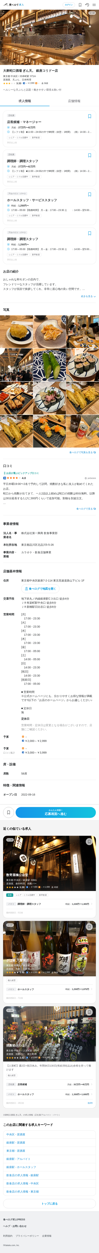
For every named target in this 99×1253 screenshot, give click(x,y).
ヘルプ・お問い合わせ (15, 1226)
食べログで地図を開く (42, 588)
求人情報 (25, 101)
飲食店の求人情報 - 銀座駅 (22, 1175)
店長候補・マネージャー (24, 122)
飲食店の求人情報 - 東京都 (22, 1191)
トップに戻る (49, 1203)
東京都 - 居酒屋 (15, 1150)
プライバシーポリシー (27, 1236)
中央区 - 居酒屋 (15, 1134)
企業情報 (46, 1236)
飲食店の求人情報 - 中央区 (22, 1183)
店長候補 (22, 1084)
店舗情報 (74, 101)
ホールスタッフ (26, 989)
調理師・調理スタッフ (22, 161)
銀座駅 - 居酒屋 (15, 1142)
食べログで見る (84, 508)
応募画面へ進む (56, 812)
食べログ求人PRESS (14, 1219)
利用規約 (7, 1236)
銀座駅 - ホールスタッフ (21, 1167)
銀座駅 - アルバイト (18, 1158)
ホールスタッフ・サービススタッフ (32, 200)
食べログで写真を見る (81, 452)
